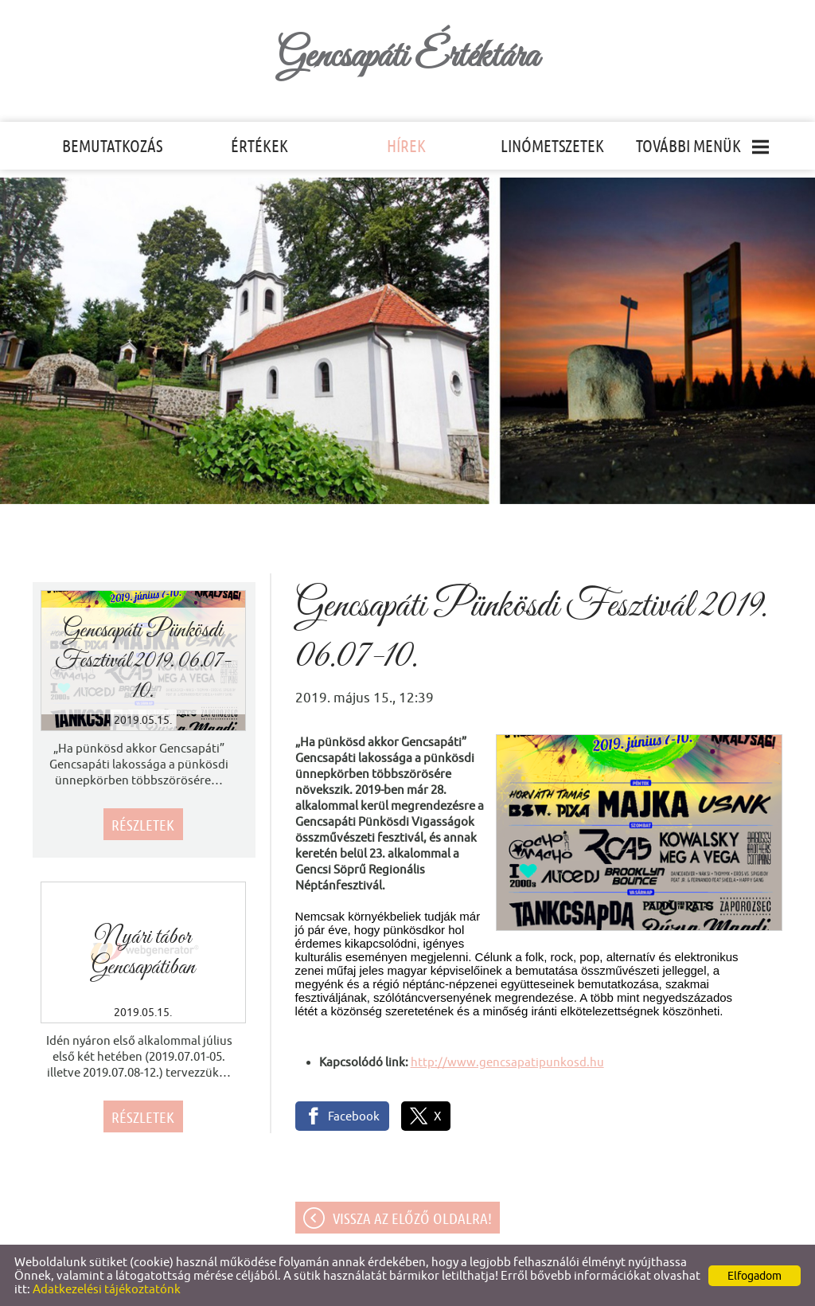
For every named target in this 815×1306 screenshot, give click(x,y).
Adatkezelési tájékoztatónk (107, 1289)
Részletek (142, 825)
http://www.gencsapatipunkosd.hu (507, 1062)
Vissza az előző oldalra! (412, 1218)
